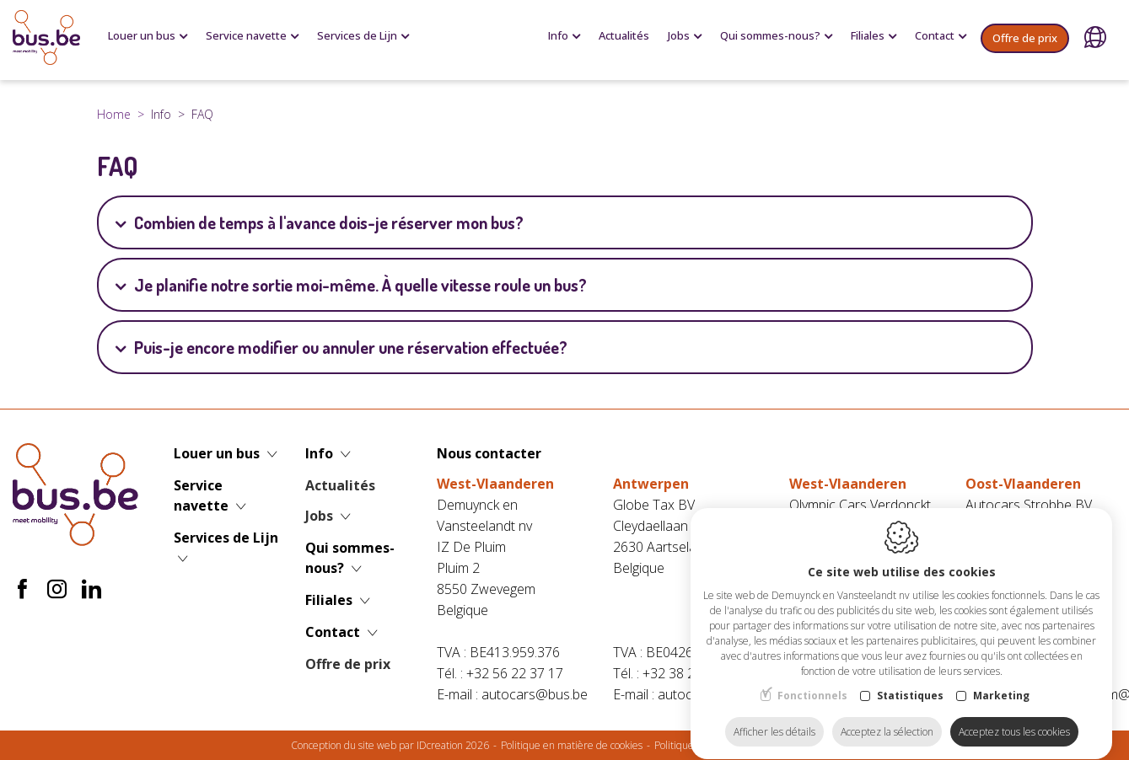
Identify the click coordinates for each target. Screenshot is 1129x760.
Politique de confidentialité (714, 745)
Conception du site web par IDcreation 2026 (390, 745)
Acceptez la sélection (887, 716)
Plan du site (812, 745)
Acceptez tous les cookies (1014, 716)
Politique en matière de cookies (571, 745)
